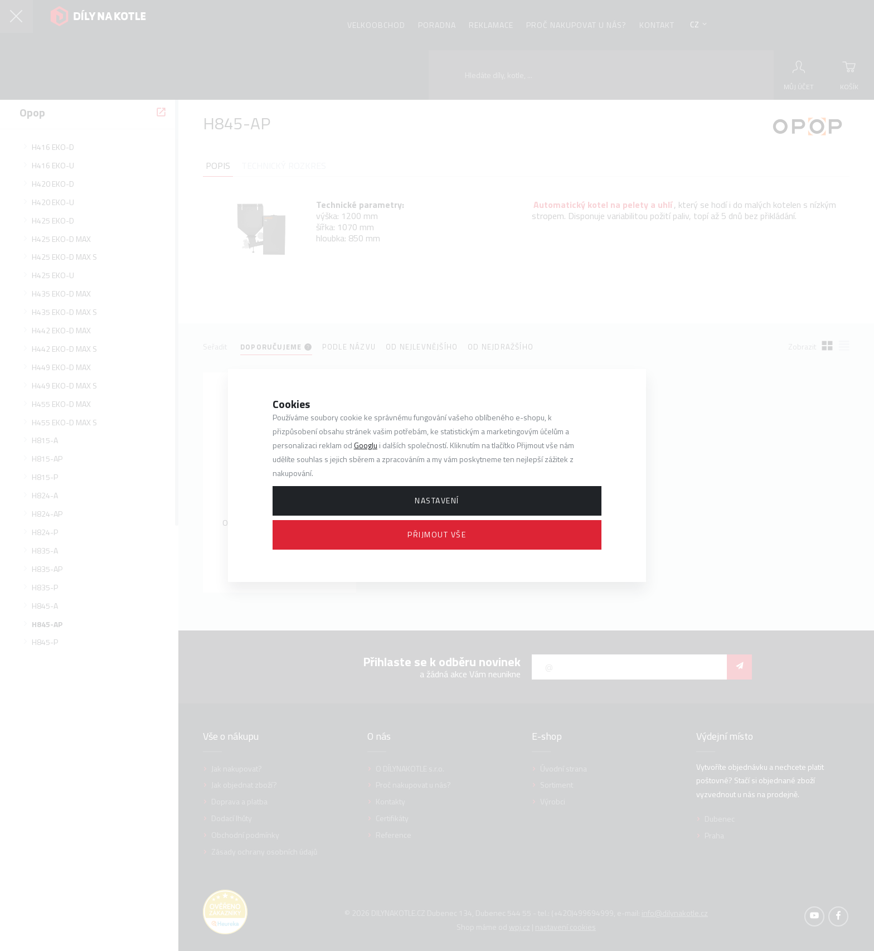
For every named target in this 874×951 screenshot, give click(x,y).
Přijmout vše (436, 534)
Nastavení (437, 500)
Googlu (365, 445)
